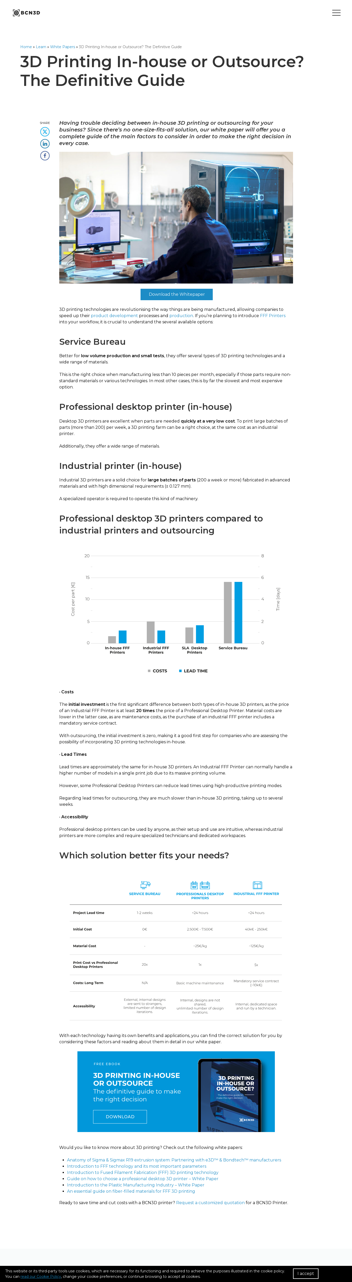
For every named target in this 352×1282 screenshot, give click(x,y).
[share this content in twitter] (45, 130)
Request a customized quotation (210, 1202)
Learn (41, 47)
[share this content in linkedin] (45, 142)
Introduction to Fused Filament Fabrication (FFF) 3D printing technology (142, 1172)
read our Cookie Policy (41, 1276)
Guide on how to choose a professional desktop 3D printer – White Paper (142, 1178)
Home (26, 47)
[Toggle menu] (336, 13)
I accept (305, 1273)
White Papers (62, 47)
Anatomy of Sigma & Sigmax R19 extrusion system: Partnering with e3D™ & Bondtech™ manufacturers (174, 1160)
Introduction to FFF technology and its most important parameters (136, 1166)
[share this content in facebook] (45, 154)
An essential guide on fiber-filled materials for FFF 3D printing (131, 1191)
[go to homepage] (26, 13)
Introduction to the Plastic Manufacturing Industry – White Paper (135, 1185)
